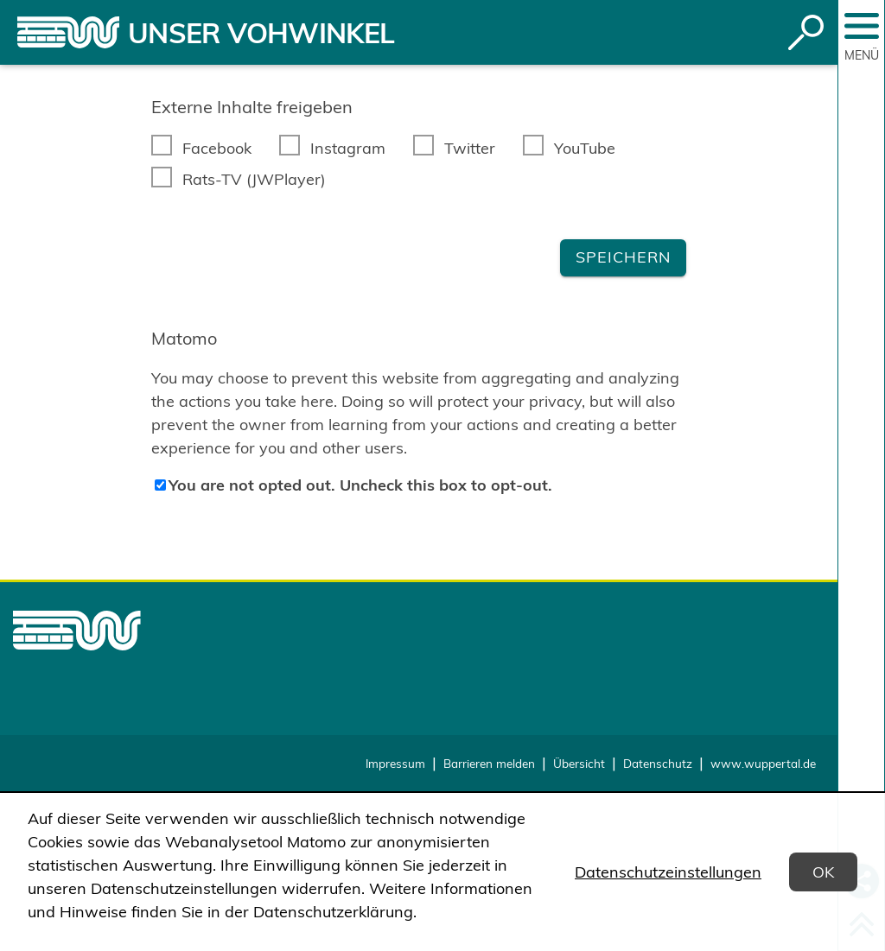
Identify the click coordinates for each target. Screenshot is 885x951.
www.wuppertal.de (763, 763)
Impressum (395, 763)
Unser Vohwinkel (261, 33)
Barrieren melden (489, 763)
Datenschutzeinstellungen (668, 872)
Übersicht (579, 763)
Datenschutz (657, 763)
